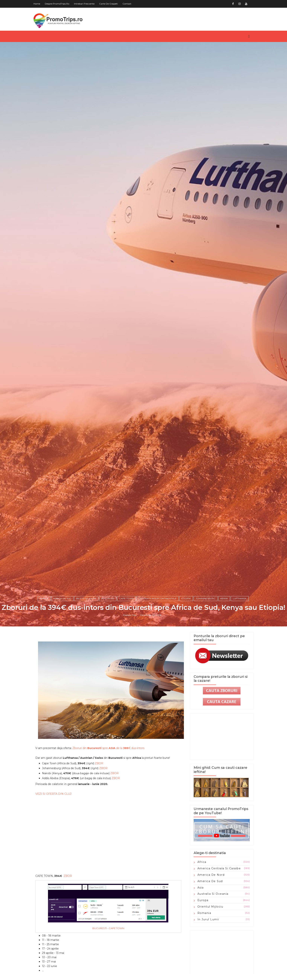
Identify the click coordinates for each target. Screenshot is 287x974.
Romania (204, 913)
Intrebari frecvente (84, 3)
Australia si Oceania (212, 893)
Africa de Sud (62, 598)
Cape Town (126, 598)
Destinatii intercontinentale (158, 598)
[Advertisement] (108, 827)
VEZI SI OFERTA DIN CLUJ (53, 794)
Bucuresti (107, 598)
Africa (44, 598)
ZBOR (99, 763)
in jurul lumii (208, 919)
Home (36, 3)
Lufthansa (240, 598)
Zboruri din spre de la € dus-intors (108, 748)
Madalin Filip (130, 615)
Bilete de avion (86, 598)
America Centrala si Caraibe (219, 868)
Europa (203, 900)
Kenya (224, 598)
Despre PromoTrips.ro (57, 3)
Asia (200, 887)
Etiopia (186, 598)
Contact (127, 3)
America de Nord (211, 874)
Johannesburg (205, 598)
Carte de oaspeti (108, 3)
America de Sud (210, 881)
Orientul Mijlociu (210, 906)
